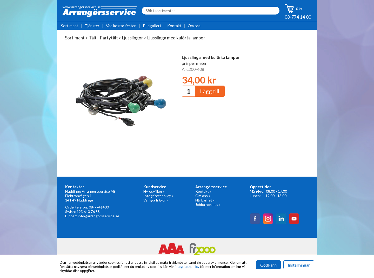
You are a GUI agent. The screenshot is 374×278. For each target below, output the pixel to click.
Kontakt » (203, 191)
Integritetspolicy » (158, 195)
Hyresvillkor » (154, 191)
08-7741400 (99, 207)
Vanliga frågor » (155, 200)
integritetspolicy (187, 267)
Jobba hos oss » (208, 204)
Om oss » (202, 195)
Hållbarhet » (205, 200)
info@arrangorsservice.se (98, 216)
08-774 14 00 (298, 17)
